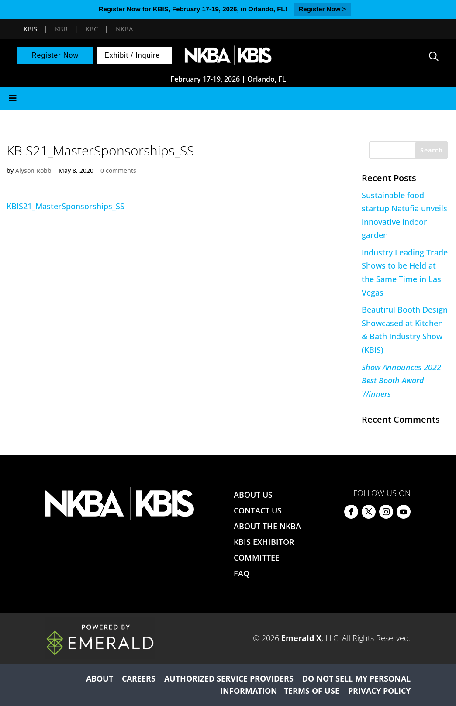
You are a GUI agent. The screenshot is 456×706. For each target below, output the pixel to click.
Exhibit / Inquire (132, 55)
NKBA (124, 28)
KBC (92, 28)
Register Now (55, 55)
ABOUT (99, 678)
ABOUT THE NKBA (267, 526)
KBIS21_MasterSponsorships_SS (65, 206)
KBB (61, 28)
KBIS (30, 28)
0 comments (118, 170)
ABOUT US (253, 494)
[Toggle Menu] (228, 98)
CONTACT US (258, 510)
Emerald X (301, 638)
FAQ (241, 573)
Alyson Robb (33, 170)
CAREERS (138, 678)
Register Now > (322, 9)
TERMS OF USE (311, 690)
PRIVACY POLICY (379, 690)
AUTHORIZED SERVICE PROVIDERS (229, 678)
